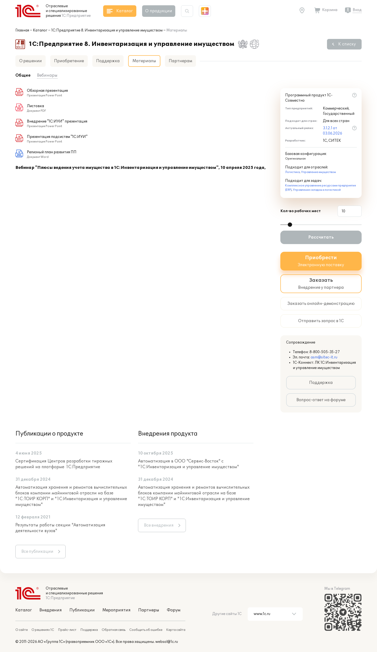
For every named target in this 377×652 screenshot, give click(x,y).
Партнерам (180, 61)
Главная (22, 30)
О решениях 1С (42, 630)
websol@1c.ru (166, 642)
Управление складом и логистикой (317, 189)
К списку (347, 44)
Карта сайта (175, 630)
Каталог (40, 30)
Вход (357, 10)
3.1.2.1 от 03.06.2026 (332, 130)
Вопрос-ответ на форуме (321, 400)
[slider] (290, 224)
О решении (30, 61)
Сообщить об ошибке (145, 630)
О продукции (158, 11)
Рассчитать (321, 237)
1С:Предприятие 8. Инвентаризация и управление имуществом (107, 30)
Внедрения (50, 610)
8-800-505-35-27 (324, 352)
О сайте (21, 630)
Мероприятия (116, 610)
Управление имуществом (318, 172)
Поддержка (108, 61)
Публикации (82, 610)
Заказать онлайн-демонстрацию (321, 303)
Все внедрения (159, 525)
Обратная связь (114, 630)
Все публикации (37, 551)
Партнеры (148, 610)
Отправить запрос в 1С (321, 321)
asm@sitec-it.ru (324, 357)
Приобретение (69, 61)
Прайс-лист (67, 630)
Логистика (292, 172)
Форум (173, 610)
